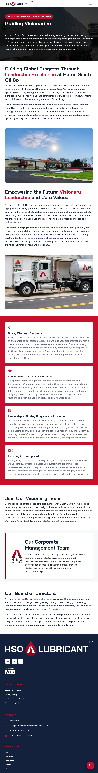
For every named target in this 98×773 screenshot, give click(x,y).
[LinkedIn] (14, 661)
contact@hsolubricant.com (20, 735)
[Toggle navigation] (90, 3)
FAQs (7, 769)
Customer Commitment (14, 699)
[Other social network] (7, 661)
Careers (8, 765)
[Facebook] (20, 661)
